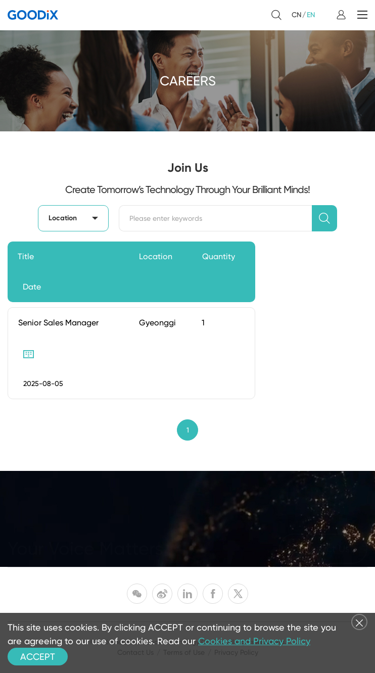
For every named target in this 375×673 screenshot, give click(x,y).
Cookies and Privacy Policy (254, 641)
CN (296, 15)
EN (311, 15)
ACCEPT (37, 656)
